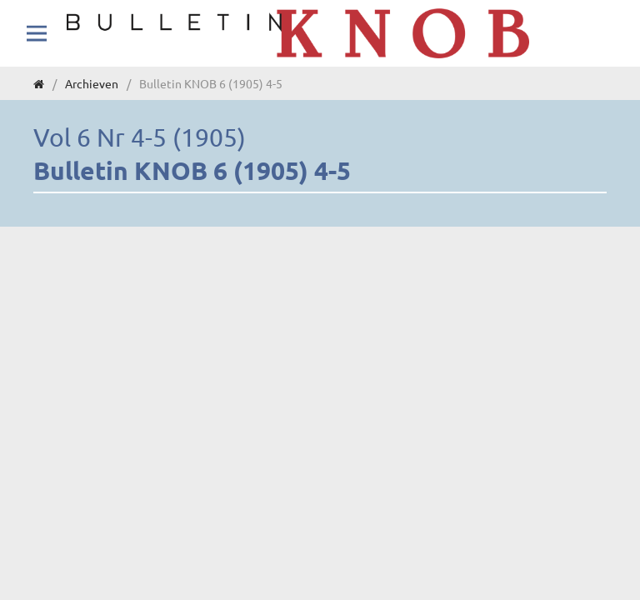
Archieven (91, 83)
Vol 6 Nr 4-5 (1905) (139, 137)
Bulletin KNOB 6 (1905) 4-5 (192, 170)
